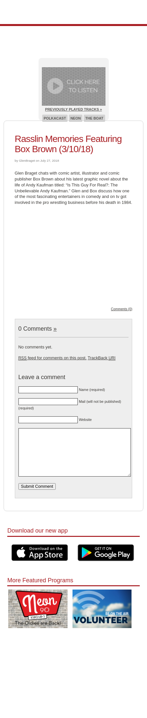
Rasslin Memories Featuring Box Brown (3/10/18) (68, 144)
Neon (76, 118)
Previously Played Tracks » (73, 109)
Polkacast (55, 118)
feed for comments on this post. (52, 357)
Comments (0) (121, 309)
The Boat (94, 118)
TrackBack (101, 357)
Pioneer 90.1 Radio (73, 12)
